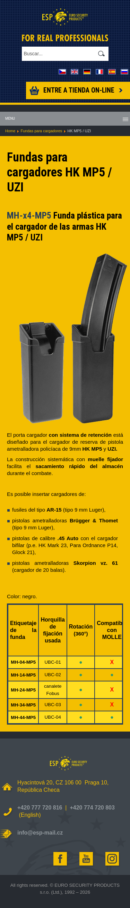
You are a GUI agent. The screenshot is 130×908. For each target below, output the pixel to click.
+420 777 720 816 (39, 808)
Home (10, 131)
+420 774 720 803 (92, 808)
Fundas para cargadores (41, 131)
